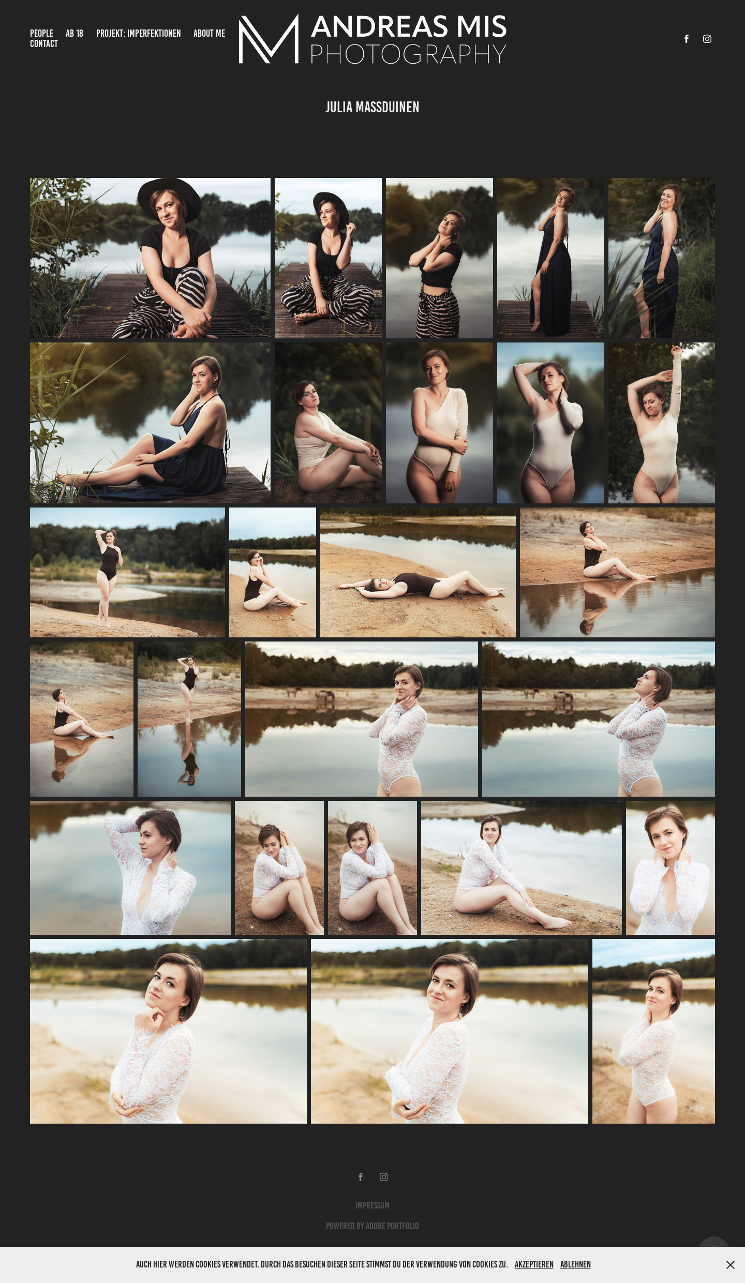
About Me (209, 33)
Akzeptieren (534, 1264)
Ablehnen (575, 1264)
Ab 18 (74, 33)
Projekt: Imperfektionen (138, 33)
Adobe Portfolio (392, 1226)
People (41, 33)
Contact (44, 43)
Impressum (372, 1205)
